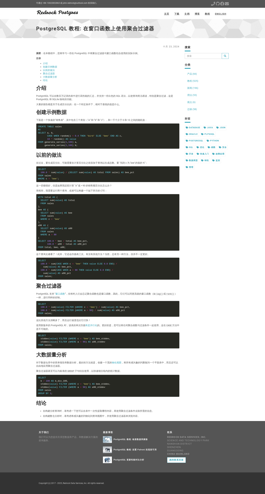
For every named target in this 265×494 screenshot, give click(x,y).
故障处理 (218, 154)
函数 (211, 147)
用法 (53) (192, 95)
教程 (207, 13)
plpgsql (208, 134)
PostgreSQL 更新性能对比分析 (129, 460)
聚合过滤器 (49, 73)
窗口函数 (60, 293)
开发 (190, 154)
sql (189, 147)
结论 (45, 80)
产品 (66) (192, 73)
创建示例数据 (50, 66)
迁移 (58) (192, 109)
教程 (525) (192, 81)
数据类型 (192, 160)
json (220, 127)
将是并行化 (91, 325)
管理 (190, 167)
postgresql (194, 141)
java (208, 127)
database (193, 127)
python (213, 141)
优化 (200, 147)
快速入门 (203, 154)
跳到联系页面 (176, 460)
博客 (197, 13)
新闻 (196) (192, 88)
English (220, 13)
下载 (176, 13)
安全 (223, 147)
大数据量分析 (50, 77)
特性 (205, 160)
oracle (192, 134)
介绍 (45, 63)
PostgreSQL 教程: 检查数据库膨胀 (131, 439)
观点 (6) (191, 102)
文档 (186, 13)
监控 (216, 160)
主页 (166, 13)
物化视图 (116, 362)
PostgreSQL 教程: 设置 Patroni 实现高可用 (135, 449)
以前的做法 (49, 70)
